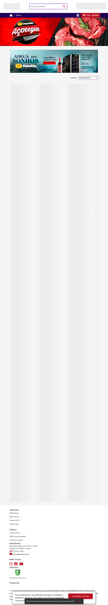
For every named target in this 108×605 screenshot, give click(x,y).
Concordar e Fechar (80, 596)
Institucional (13, 513)
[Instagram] (11, 564)
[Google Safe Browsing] (17, 574)
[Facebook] (15, 564)
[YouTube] (21, 564)
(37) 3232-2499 (17, 551)
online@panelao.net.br (20, 554)
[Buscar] (64, 6)
